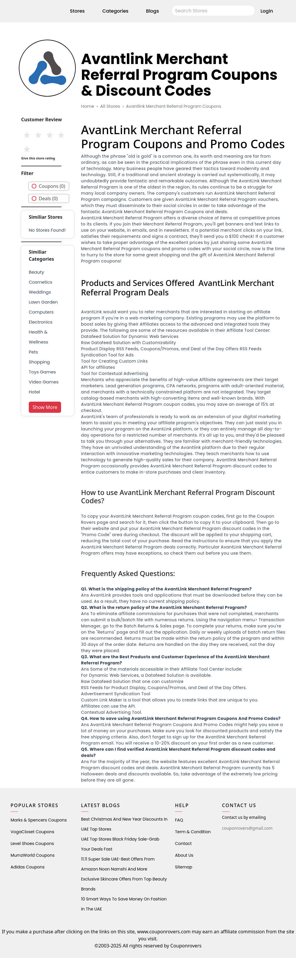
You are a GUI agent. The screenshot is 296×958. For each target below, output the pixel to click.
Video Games (43, 382)
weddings (40, 292)
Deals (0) (48, 198)
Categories (115, 11)
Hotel (34, 392)
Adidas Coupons (28, 867)
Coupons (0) (52, 186)
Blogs (152, 11)
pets (33, 352)
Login (266, 11)
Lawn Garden (43, 302)
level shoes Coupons (32, 843)
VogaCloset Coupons (32, 832)
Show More (45, 407)
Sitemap (183, 867)
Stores (77, 11)
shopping (39, 362)
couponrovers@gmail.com (247, 828)
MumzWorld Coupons (33, 855)
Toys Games (42, 372)
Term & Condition (193, 832)
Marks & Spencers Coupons (39, 820)
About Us (184, 855)
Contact (183, 843)
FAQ (179, 820)
